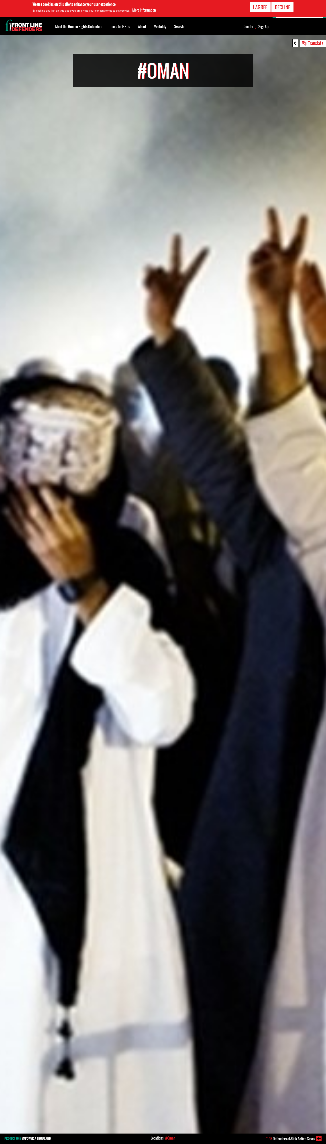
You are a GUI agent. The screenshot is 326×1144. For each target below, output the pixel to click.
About (142, 26)
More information (144, 9)
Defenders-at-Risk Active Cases (290, 1138)
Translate (316, 43)
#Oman (170, 1138)
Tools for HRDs (120, 26)
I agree (260, 6)
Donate (248, 26)
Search (180, 26)
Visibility (160, 26)
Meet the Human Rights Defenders (78, 26)
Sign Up (263, 26)
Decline (282, 6)
